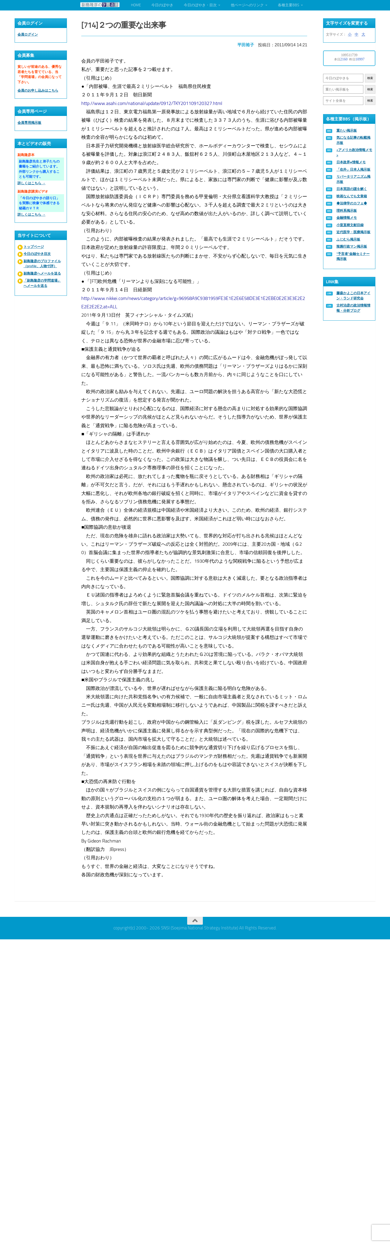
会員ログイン (28, 34)
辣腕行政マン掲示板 (351, 246)
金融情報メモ (346, 218)
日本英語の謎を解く (351, 189)
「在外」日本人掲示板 (353, 169)
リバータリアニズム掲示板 (353, 179)
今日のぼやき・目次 (200, 5)
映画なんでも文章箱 (351, 196)
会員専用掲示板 (29, 123)
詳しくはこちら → (31, 183)
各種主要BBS (288, 5)
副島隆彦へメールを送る (42, 273)
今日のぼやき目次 (37, 254)
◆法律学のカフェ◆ (351, 203)
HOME (136, 5)
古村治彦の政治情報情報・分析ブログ (353, 308)
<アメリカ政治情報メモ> (354, 152)
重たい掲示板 (346, 130)
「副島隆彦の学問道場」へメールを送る (42, 283)
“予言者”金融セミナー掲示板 (353, 256)
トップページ (34, 247)
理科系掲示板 (346, 211)
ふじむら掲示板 (348, 239)
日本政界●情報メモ (351, 162)
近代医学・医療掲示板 (353, 232)
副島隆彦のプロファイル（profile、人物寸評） (42, 263)
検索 (370, 78)
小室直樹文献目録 (350, 225)
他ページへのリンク (247, 5)
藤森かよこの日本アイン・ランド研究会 (353, 295)
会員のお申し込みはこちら (38, 90)
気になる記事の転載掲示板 (353, 140)
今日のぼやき (162, 5)
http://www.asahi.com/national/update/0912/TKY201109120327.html (152, 102)
